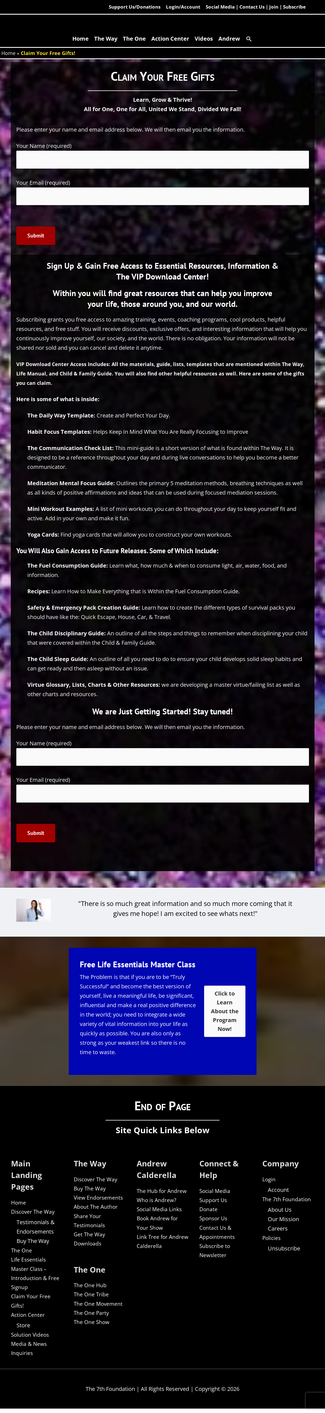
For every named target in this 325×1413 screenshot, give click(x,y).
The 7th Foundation (287, 1201)
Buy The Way (33, 1243)
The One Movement (99, 1307)
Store (23, 1329)
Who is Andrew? (157, 1201)
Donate (208, 1211)
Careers (278, 1230)
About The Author (96, 1209)
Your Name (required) (162, 155)
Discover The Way (33, 1213)
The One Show (92, 1326)
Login (269, 1180)
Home (8, 53)
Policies (272, 1240)
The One (22, 1252)
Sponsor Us (214, 1220)
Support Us (213, 1201)
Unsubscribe (284, 1250)
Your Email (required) (162, 192)
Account (278, 1191)
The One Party (92, 1316)
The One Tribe (92, 1298)
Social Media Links (160, 1211)
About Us (280, 1211)
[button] (249, 39)
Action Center (28, 1318)
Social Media (215, 1192)
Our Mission (283, 1221)
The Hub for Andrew (162, 1192)
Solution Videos (31, 1338)
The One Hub (90, 1288)
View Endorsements (99, 1199)
